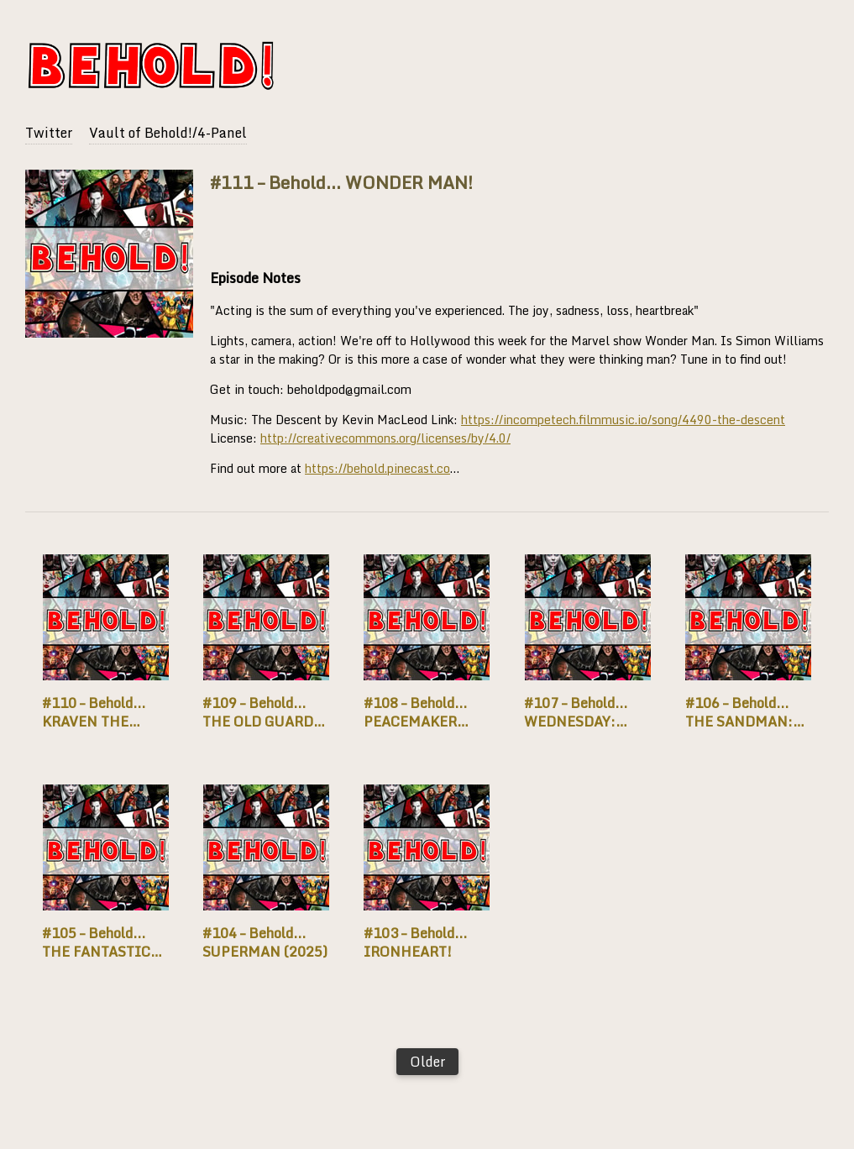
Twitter (48, 133)
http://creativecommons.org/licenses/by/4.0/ (385, 438)
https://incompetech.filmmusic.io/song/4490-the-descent (623, 419)
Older (427, 1062)
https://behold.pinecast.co (377, 468)
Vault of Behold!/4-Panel (168, 133)
